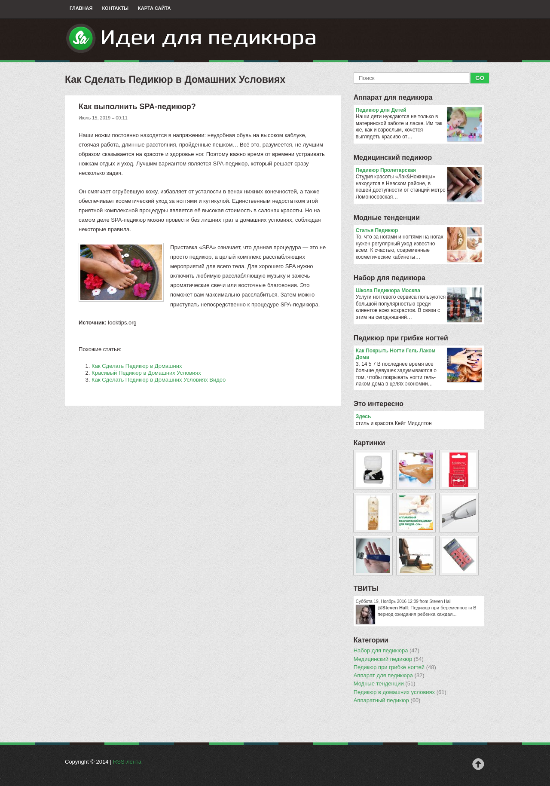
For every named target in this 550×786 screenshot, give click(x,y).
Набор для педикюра (389, 277)
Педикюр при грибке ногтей (401, 338)
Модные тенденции (387, 217)
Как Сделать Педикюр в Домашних (137, 366)
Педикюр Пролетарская (419, 170)
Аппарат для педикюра (393, 97)
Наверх (478, 764)
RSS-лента (127, 761)
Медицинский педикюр (393, 157)
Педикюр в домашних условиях (400, 692)
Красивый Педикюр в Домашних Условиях (146, 373)
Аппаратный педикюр (387, 700)
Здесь (363, 416)
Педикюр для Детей (419, 110)
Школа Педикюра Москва (419, 290)
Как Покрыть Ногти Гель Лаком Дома (419, 354)
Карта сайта (154, 8)
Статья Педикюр (419, 230)
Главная (81, 8)
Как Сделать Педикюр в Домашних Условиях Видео (159, 379)
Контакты (115, 8)
